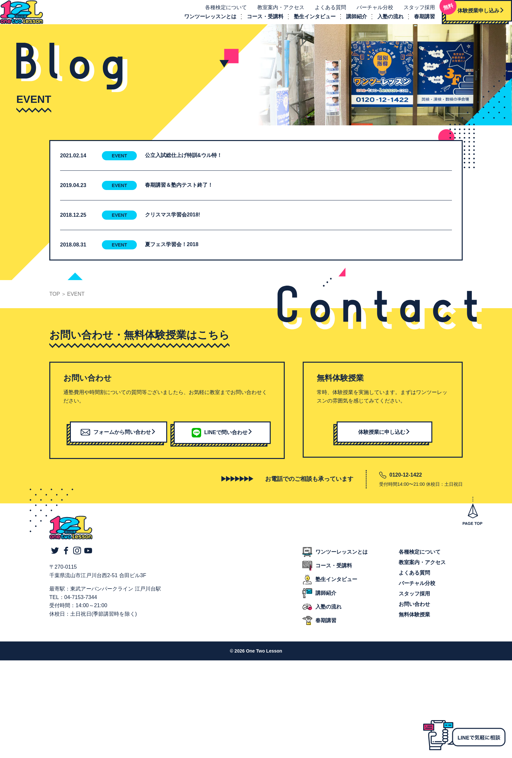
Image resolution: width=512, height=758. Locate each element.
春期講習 (417, 21)
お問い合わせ (414, 613)
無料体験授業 (414, 623)
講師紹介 (349, 21)
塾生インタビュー (307, 21)
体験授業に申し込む (384, 441)
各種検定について (219, 12)
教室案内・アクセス (273, 12)
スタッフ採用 (412, 12)
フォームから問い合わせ (118, 441)
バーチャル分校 (367, 12)
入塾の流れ (383, 21)
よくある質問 (323, 12)
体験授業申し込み (467, 13)
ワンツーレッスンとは (203, 21)
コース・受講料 (258, 21)
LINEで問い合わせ (222, 441)
